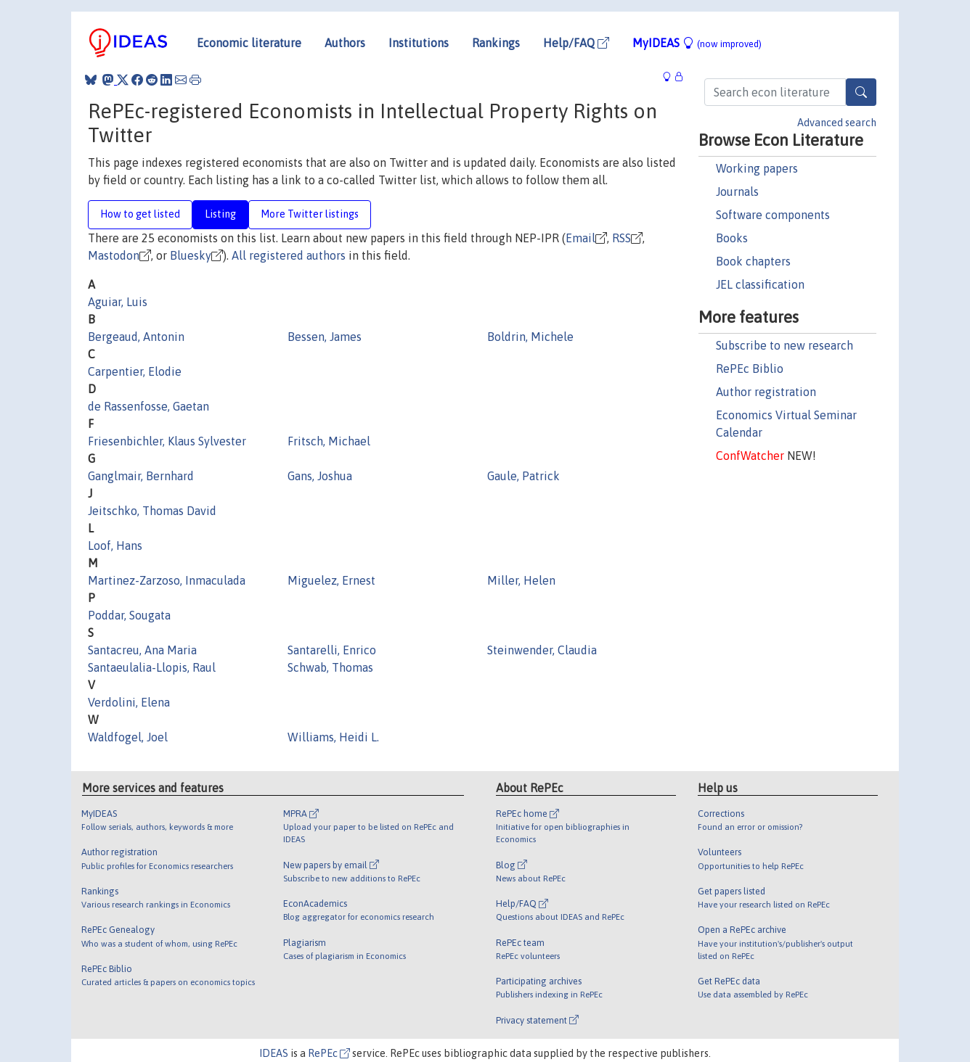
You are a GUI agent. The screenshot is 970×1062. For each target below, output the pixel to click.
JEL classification (760, 284)
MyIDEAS (697, 42)
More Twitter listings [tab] (310, 214)
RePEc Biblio (749, 368)
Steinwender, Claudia (542, 649)
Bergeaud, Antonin (136, 336)
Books (732, 237)
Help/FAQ (576, 42)
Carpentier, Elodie (135, 371)
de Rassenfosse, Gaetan (148, 406)
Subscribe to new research (784, 345)
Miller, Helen (521, 580)
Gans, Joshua (320, 475)
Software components (773, 214)
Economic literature (249, 42)
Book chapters (753, 261)
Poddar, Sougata (129, 615)
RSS (621, 237)
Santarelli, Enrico (332, 649)
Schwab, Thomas (330, 667)
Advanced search (836, 122)
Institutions (418, 42)
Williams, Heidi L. (333, 737)
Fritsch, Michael (329, 441)
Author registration (766, 391)
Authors (345, 42)
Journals (737, 191)
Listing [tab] (220, 214)
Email (580, 237)
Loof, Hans (115, 545)
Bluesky (190, 255)
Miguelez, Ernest (331, 580)
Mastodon (113, 255)
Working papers (757, 168)
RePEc (329, 1053)
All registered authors (289, 255)
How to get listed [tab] (140, 214)
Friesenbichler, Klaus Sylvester (167, 441)
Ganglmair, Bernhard (141, 475)
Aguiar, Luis (117, 301)
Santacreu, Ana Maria (142, 649)
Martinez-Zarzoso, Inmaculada (166, 580)
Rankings (496, 42)
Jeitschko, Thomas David (152, 510)
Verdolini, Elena (129, 702)
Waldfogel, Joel (128, 737)
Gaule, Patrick (523, 475)
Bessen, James (325, 336)
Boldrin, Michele (530, 336)
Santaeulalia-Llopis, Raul (152, 667)
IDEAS (273, 1053)
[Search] (861, 92)
